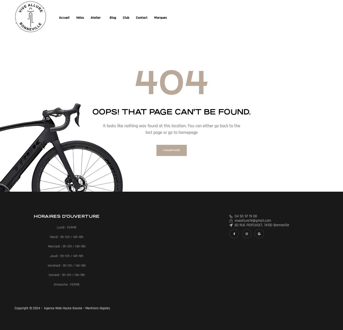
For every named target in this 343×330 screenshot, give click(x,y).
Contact (142, 17)
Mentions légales (98, 308)
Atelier (96, 17)
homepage (171, 150)
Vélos (80, 17)
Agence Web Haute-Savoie (62, 308)
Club (126, 17)
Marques (160, 17)
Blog (113, 17)
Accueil (64, 17)
